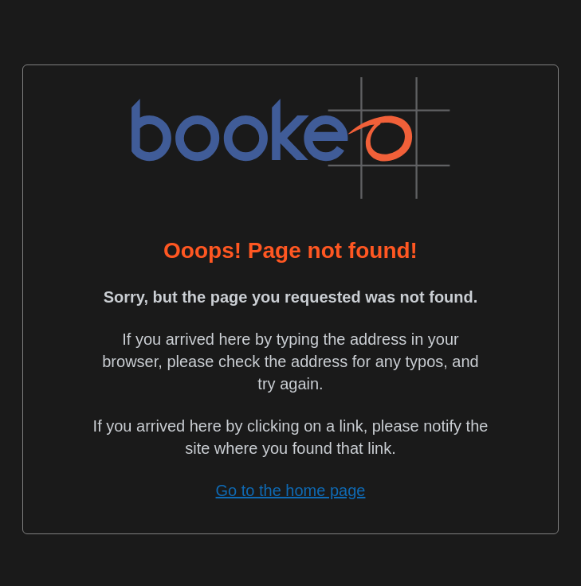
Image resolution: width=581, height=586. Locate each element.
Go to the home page (291, 490)
